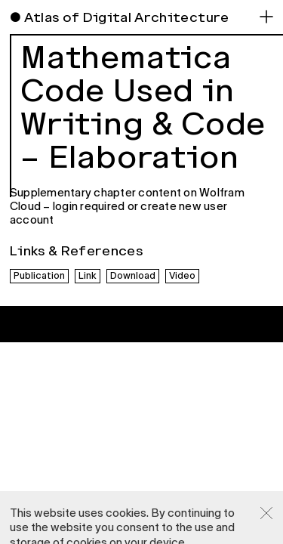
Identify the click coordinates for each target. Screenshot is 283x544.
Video (182, 276)
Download (132, 276)
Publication (39, 276)
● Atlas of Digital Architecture (119, 17)
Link (87, 276)
